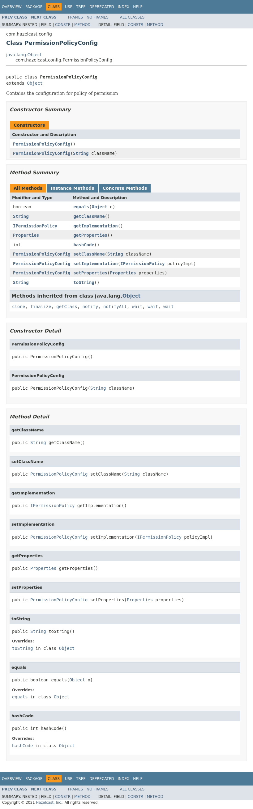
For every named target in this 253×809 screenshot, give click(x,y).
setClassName (89, 254)
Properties (26, 235)
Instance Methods (72, 188)
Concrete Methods (125, 188)
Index (124, 7)
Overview (12, 7)
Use (68, 7)
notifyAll (115, 306)
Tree (81, 7)
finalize (40, 306)
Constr (63, 25)
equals (81, 206)
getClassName (89, 216)
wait (137, 306)
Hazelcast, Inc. (49, 802)
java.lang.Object (23, 54)
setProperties (90, 272)
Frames (75, 17)
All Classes (132, 17)
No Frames (98, 17)
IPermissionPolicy (35, 225)
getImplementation (95, 225)
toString (83, 282)
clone (18, 306)
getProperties (90, 235)
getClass (66, 306)
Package (33, 7)
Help (138, 7)
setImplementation (95, 263)
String (81, 153)
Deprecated (101, 7)
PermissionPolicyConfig (41, 144)
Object (35, 83)
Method (82, 25)
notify (90, 306)
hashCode (83, 244)
